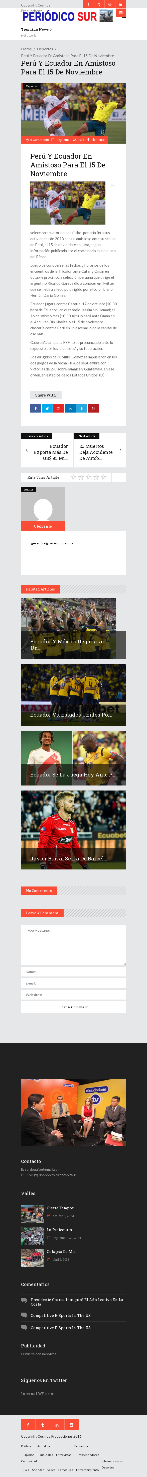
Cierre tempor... (61, 1207)
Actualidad (44, 1446)
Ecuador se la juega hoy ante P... (72, 774)
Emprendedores (88, 1455)
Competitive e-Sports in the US (61, 1315)
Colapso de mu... (62, 1251)
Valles (51, 1470)
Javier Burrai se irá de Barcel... (68, 858)
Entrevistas (63, 1455)
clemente (98, 140)
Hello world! (29, 35)
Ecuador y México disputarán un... (68, 644)
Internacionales (112, 1461)
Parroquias (65, 1470)
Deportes (45, 48)
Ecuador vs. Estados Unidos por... (72, 714)
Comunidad (29, 1461)
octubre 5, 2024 (63, 1216)
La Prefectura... (60, 1229)
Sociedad (38, 1470)
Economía (81, 1446)
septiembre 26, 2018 (70, 140)
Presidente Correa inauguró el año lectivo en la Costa (77, 1302)
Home (26, 48)
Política (26, 1446)
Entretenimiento (87, 1470)
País (26, 1470)
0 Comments (39, 140)
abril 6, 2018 (60, 1259)
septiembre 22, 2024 (66, 1238)
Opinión (29, 1455)
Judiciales (46, 1455)
